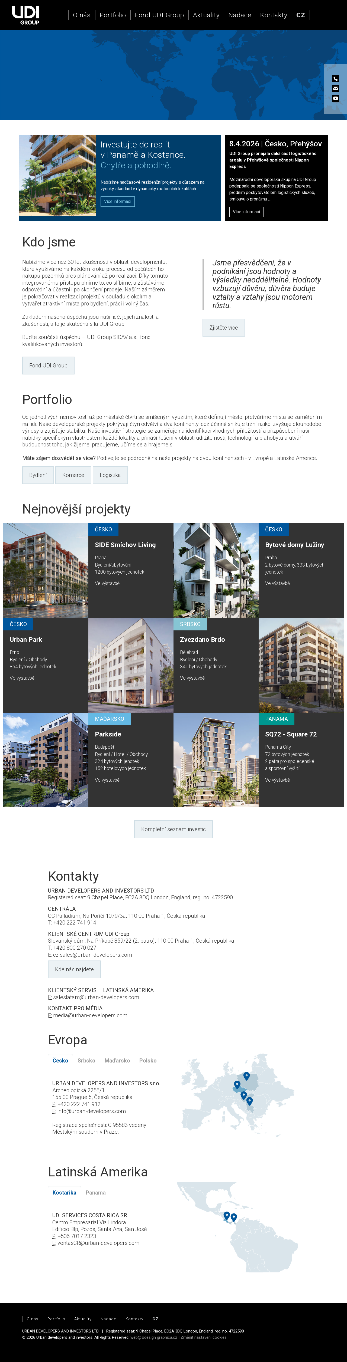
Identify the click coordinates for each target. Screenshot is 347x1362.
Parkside (108, 734)
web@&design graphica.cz (153, 1337)
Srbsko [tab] (86, 1060)
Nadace (240, 15)
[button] (301, 15)
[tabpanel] (109, 1111)
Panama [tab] (96, 1192)
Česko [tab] (60, 1060)
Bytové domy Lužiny (294, 545)
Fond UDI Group (159, 15)
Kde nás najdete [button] (74, 969)
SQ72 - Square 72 (291, 734)
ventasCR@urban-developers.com (98, 1243)
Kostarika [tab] (64, 1192)
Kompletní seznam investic (173, 829)
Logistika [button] (110, 475)
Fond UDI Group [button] (48, 365)
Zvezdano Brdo (202, 639)
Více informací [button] (246, 211)
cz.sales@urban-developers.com (92, 955)
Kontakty (273, 15)
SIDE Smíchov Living (125, 545)
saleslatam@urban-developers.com (96, 997)
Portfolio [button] (113, 15)
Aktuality (206, 15)
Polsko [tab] (148, 1060)
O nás (82, 15)
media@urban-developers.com (90, 1015)
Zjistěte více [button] (224, 327)
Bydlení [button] (38, 475)
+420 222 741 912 (79, 1104)
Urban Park (26, 639)
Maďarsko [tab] (117, 1060)
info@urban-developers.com (91, 1111)
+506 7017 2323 (77, 1236)
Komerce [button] (73, 475)
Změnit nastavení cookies (204, 1337)
